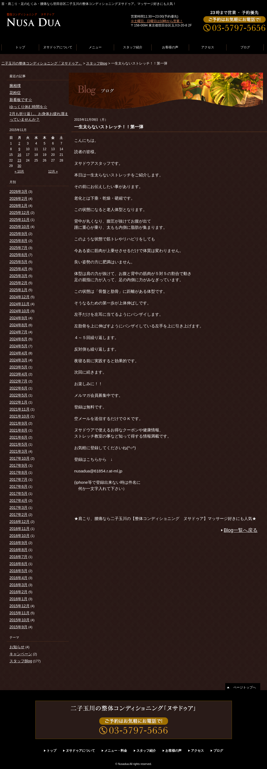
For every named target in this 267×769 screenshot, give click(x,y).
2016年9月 (18, 542)
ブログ (245, 47)
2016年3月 (18, 585)
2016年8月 (18, 550)
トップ (20, 47)
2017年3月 (18, 507)
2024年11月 (19, 304)
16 (19, 155)
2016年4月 (18, 578)
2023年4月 (18, 374)
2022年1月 (18, 402)
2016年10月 (19, 535)
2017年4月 (18, 500)
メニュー (95, 47)
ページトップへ (244, 687)
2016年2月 (18, 592)
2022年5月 (18, 395)
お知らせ (17, 647)
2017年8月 (18, 472)
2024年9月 (18, 318)
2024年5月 (18, 346)
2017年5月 (18, 493)
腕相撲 (15, 85)
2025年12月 (19, 212)
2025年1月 (18, 290)
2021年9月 (18, 423)
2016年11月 (19, 528)
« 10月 (19, 171)
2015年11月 (19, 613)
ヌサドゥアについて (57, 47)
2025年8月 (18, 241)
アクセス (207, 47)
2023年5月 (18, 367)
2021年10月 (19, 416)
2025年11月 (19, 219)
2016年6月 (18, 564)
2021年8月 (18, 430)
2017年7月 (18, 479)
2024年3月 (18, 360)
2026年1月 (18, 205)
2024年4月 (18, 353)
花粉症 (15, 92)
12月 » (53, 171)
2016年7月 (18, 557)
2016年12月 (19, 521)
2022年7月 (18, 381)
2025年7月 (18, 248)
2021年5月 (18, 444)
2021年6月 (18, 437)
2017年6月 (18, 486)
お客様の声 (170, 47)
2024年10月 (19, 311)
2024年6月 (18, 339)
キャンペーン (20, 654)
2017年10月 (19, 458)
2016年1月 (18, 599)
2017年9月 (18, 465)
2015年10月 (19, 620)
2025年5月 (18, 262)
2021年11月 (19, 409)
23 (19, 160)
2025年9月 (18, 233)
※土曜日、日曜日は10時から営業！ (157, 21)
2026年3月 (18, 191)
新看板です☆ (20, 100)
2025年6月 (18, 255)
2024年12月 (19, 297)
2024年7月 (18, 332)
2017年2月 (18, 514)
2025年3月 (18, 276)
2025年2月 (18, 283)
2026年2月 (18, 198)
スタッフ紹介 (132, 47)
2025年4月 (18, 269)
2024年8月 (18, 325)
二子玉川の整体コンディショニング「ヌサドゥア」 (41, 63)
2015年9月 (18, 627)
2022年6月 (18, 388)
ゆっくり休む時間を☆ (28, 107)
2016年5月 (18, 571)
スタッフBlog (96, 63)
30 (19, 166)
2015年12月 (19, 606)
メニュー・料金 (115, 751)
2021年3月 (18, 451)
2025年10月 (19, 226)
